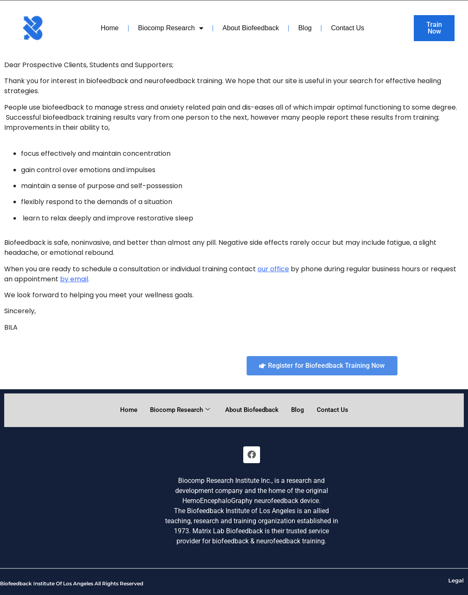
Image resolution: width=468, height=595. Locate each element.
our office (273, 269)
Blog (305, 27)
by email (74, 279)
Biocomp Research (170, 28)
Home (110, 27)
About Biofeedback (251, 27)
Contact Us (347, 27)
